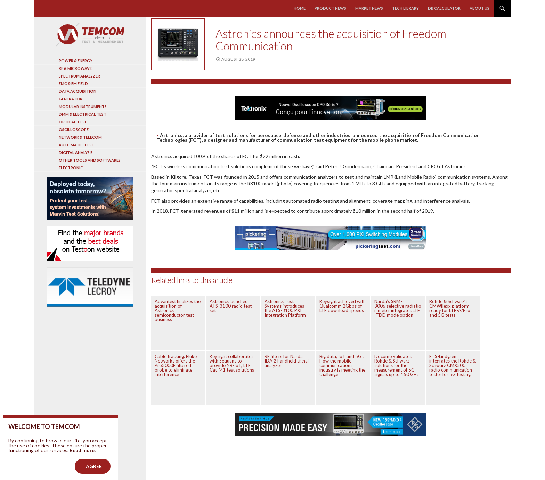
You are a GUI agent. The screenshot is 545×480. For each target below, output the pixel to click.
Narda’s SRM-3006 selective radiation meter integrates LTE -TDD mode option (397, 308)
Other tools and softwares (90, 160)
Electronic (71, 167)
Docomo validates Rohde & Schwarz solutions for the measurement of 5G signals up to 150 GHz (396, 365)
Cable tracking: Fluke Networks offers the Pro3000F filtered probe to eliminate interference (176, 365)
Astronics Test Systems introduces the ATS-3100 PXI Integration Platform (285, 308)
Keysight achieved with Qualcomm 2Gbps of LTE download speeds (342, 306)
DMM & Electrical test (82, 114)
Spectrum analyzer (79, 76)
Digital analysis (76, 152)
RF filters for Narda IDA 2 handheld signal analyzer (287, 360)
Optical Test (73, 122)
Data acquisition (77, 91)
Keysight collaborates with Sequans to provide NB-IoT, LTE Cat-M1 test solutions (232, 363)
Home (300, 8)
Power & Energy (75, 60)
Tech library (405, 8)
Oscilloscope (74, 129)
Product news (330, 8)
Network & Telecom (80, 137)
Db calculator (444, 8)
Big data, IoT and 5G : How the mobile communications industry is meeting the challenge (342, 365)
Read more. (83, 459)
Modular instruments (83, 106)
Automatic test (76, 145)
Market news (369, 8)
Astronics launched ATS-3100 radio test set (231, 306)
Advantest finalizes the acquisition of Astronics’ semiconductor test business (178, 310)
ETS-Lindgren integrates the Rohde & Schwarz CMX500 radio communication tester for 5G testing (452, 365)
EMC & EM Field (73, 83)
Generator (70, 99)
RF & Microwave (75, 68)
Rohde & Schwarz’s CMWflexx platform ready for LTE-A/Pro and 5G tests (449, 308)
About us (479, 8)
